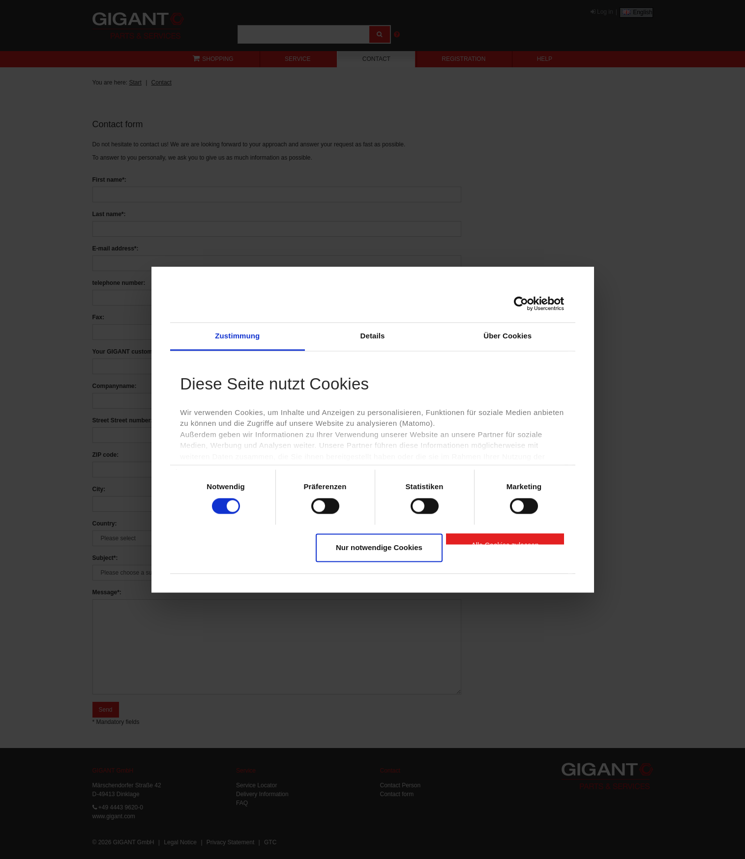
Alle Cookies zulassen (505, 543)
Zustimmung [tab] (237, 336)
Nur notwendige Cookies (379, 548)
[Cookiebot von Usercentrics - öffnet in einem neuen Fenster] (521, 303)
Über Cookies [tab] (507, 336)
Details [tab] (372, 336)
